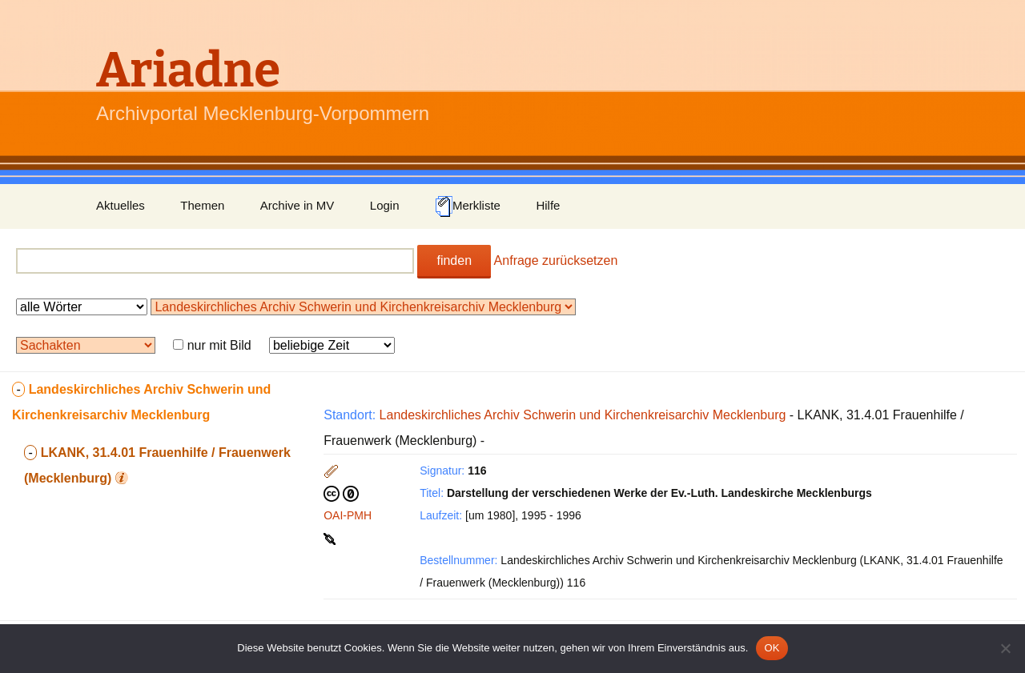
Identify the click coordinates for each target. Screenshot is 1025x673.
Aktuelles (120, 205)
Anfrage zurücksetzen (556, 260)
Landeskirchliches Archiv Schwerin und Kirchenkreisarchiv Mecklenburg (583, 415)
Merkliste (467, 206)
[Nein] (1005, 648)
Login (385, 205)
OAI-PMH (348, 515)
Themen (202, 205)
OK (771, 648)
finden (454, 260)
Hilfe (548, 205)
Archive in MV (297, 205)
